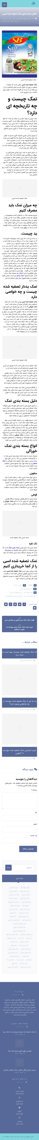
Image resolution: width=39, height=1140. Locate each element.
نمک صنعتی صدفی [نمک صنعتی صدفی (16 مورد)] (26, 953)
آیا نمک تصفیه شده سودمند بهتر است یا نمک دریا (19, 1032)
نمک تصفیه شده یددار (30, 596)
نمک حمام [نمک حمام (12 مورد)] (28, 938)
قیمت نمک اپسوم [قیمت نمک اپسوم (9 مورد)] (24, 909)
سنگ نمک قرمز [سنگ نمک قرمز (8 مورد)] (13, 898)
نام (36, 812)
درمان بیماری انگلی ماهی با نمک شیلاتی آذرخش (19, 1070)
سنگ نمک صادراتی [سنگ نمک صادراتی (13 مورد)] (14, 895)
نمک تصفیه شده (28, 592)
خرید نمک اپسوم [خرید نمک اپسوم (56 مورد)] (24, 891)
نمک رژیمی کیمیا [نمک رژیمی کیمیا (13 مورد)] (24, 945)
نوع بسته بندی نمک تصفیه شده (13, 596)
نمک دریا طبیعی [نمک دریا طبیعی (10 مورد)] (24, 942)
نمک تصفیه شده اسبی (26, 589)
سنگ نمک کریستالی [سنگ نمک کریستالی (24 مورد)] (13, 902)
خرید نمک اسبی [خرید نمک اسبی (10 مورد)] (14, 888)
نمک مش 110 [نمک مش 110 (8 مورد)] (20, 960)
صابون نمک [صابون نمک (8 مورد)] (25, 906)
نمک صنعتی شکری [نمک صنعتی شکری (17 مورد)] (26, 949)
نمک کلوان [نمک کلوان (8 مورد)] (14, 963)
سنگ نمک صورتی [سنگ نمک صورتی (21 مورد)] (24, 898)
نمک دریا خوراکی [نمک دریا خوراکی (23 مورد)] (11, 938)
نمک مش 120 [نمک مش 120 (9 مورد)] (10, 960)
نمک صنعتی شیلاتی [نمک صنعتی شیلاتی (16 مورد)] (13, 949)
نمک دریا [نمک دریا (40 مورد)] (21, 938)
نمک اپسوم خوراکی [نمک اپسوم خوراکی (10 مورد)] (24, 916)
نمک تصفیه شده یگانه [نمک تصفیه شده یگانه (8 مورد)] (12, 935)
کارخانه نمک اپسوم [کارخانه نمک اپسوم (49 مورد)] (13, 967)
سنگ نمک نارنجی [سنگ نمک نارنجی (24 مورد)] (26, 902)
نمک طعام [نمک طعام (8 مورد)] (29, 960)
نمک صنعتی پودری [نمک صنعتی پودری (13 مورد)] (13, 953)
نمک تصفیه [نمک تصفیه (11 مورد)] (13, 916)
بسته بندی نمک (14, 547)
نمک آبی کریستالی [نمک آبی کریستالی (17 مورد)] (23, 913)
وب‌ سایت (33, 835)
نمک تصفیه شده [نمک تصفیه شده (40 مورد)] (26, 920)
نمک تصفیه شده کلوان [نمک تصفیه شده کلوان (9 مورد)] (26, 935)
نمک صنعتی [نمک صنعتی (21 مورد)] (14, 945)
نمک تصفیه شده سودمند (26, 660)
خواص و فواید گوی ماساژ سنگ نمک (19, 1051)
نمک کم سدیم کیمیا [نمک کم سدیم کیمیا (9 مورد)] (26, 967)
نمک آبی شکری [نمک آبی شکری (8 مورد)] (13, 909)
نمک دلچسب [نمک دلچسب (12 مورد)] (13, 942)
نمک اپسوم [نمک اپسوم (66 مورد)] (13, 913)
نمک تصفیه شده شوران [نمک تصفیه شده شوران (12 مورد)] (19, 927)
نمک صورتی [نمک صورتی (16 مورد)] (26, 956)
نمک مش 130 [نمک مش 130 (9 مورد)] (23, 963)
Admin (30, 585)
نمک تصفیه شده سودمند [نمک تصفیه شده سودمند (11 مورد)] (19, 924)
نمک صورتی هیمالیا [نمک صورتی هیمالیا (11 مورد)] (15, 956)
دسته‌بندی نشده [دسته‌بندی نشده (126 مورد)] (13, 891)
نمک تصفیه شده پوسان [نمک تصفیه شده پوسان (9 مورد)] (19, 931)
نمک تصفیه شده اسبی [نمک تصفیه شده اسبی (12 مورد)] (13, 920)
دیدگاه (34, 790)
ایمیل (35, 824)
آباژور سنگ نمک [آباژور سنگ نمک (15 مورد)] (25, 888)
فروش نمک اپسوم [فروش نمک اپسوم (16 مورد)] (15, 906)
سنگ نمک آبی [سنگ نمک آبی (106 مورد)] (26, 895)
